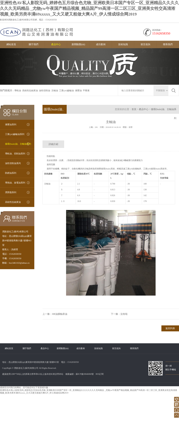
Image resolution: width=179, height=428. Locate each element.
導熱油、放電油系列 (15, 182)
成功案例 (100, 44)
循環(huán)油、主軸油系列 (18, 144)
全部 (130, 127)
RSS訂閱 (100, 374)
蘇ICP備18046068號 (85, 374)
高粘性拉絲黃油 (30, 90)
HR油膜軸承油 (59, 314)
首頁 (134, 109)
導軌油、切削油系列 (15, 153)
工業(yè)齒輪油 (66, 90)
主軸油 (54, 90)
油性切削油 (44, 90)
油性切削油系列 (13, 163)
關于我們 (33, 44)
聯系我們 (168, 44)
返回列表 (170, 328)
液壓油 (78, 90)
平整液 (86, 90)
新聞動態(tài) (78, 44)
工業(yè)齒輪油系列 (14, 134)
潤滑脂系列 (10, 192)
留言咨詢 (145, 44)
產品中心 (56, 44)
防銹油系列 (10, 173)
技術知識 (123, 44)
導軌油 (17, 90)
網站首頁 (11, 44)
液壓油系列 (10, 124)
